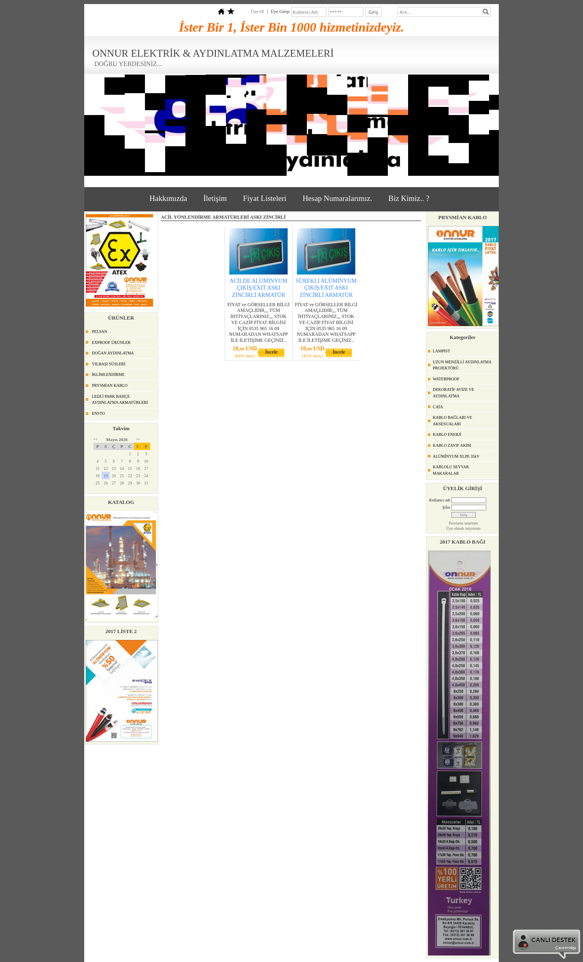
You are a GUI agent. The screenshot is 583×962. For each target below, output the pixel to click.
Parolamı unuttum (463, 523)
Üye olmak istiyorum (463, 528)
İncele (271, 352)
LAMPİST (441, 351)
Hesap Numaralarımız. (337, 198)
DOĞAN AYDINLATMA (113, 353)
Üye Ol (257, 11)
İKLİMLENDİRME (108, 374)
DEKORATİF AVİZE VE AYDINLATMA (453, 392)
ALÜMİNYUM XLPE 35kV (456, 456)
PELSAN (99, 331)
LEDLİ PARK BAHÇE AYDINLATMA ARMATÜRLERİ (120, 399)
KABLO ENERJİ (447, 434)
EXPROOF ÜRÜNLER (111, 342)
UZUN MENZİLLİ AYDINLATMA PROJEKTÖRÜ (462, 365)
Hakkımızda (168, 198)
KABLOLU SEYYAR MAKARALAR (451, 470)
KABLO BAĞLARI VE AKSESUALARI (452, 420)
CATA (438, 407)
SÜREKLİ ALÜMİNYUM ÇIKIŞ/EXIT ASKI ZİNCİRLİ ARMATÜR (326, 288)
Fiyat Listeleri (264, 198)
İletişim (215, 198)
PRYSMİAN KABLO (110, 385)
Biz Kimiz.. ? (408, 198)
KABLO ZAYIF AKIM (452, 445)
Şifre (446, 507)
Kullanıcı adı (439, 500)
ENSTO (98, 413)
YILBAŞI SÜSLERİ (109, 364)
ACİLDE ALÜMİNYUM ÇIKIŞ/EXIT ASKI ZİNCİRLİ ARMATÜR (258, 288)
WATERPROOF (446, 379)
